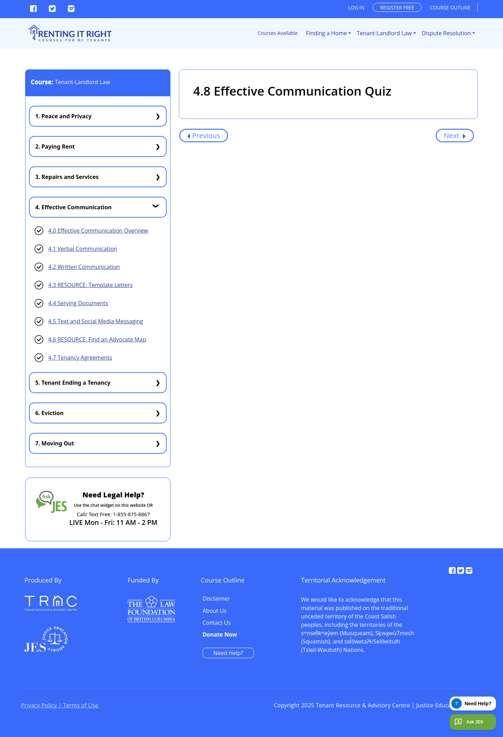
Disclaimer (366, 593)
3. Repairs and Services (67, 177)
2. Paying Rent (55, 146)
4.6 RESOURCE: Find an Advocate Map (97, 339)
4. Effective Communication (73, 207)
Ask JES (468, 722)
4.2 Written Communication (84, 267)
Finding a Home (326, 33)
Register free (397, 7)
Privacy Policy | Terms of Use (59, 706)
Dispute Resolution (446, 33)
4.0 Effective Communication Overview (98, 230)
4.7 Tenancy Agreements (80, 357)
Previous (203, 135)
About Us (364, 605)
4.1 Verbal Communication (82, 249)
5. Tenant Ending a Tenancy (72, 382)
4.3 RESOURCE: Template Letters (90, 285)
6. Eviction (49, 413)
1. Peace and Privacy (63, 116)
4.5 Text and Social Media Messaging (95, 321)
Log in (356, 7)
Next (455, 135)
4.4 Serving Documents (78, 303)
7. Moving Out (54, 443)
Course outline (450, 7)
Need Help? (378, 647)
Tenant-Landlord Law (384, 33)
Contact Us (366, 617)
